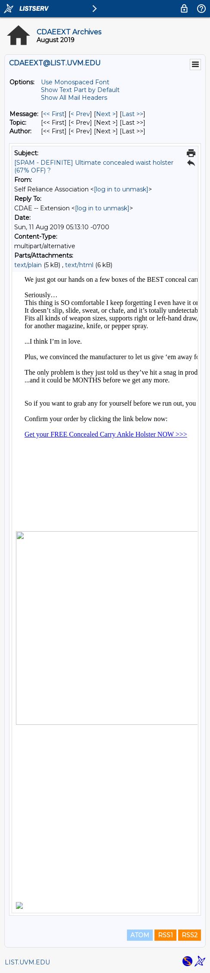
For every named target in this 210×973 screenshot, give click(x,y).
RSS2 (190, 935)
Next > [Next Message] (106, 114)
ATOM (139, 935)
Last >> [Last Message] (132, 114)
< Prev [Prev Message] (80, 114)
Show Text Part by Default (80, 90)
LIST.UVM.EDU (27, 962)
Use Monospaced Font (75, 82)
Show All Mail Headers (74, 98)
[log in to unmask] (121, 189)
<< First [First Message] (54, 114)
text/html (79, 265)
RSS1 (165, 935)
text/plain (28, 265)
